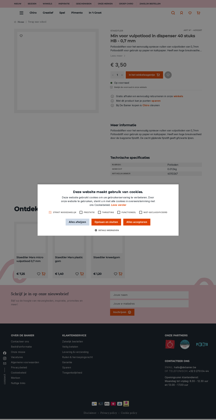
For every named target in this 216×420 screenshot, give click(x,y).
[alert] (108, 210)
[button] (108, 230)
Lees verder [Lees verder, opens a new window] (118, 205)
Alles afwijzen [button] (77, 222)
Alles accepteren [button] (136, 222)
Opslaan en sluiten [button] (106, 222)
